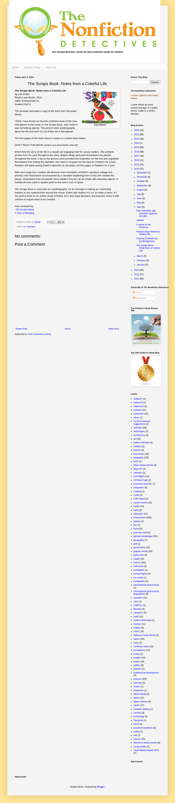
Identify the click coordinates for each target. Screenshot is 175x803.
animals (137, 427)
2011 (137, 278)
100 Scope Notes (24, 209)
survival (137, 713)
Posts (137, 292)
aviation (137, 446)
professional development (146, 672)
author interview (141, 442)
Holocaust (138, 566)
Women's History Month (145, 742)
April (139, 207)
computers (139, 487)
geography (139, 540)
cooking (137, 491)
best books (139, 454)
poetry (137, 661)
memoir (137, 624)
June (139, 198)
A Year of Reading (24, 213)
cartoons (138, 472)
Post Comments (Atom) (39, 334)
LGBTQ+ (138, 605)
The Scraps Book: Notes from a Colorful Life (148, 248)
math (136, 616)
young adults (140, 746)
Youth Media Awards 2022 (146, 750)
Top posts (138, 720)
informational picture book (146, 585)
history (137, 562)
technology (139, 716)
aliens (136, 417)
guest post (139, 555)
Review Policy (32, 67)
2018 (137, 151)
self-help (138, 683)
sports (137, 705)
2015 (137, 164)
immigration (139, 581)
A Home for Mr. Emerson (143, 226)
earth (136, 510)
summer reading (142, 709)
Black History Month (143, 465)
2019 (137, 147)
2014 (137, 169)
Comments (139, 298)
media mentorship (142, 620)
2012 (137, 274)
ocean (137, 654)
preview (137, 669)
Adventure (139, 413)
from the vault (140, 532)
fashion (137, 521)
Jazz (136, 601)
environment (140, 517)
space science (141, 701)
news (136, 643)
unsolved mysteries (143, 728)
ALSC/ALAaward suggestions (142, 422)
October (141, 181)
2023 (137, 134)
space (136, 697)
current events (141, 502)
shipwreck (138, 690)
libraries (137, 609)
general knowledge (143, 536)
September (142, 185)
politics (137, 665)
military (137, 627)
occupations (139, 650)
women (137, 739)
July (139, 194)
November (142, 177)
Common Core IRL (143, 484)
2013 (137, 270)
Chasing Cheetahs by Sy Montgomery (147, 239)
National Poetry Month (144, 635)
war (135, 735)
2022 (137, 139)
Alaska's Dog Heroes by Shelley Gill (148, 233)
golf (135, 543)
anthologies (139, 431)
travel (136, 724)
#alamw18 (139, 406)
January (141, 264)
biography (31, 226)
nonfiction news (141, 646)
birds (136, 461)
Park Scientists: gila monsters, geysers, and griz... (147, 213)
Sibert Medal (140, 694)
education (138, 514)
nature (137, 639)
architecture (139, 435)
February (141, 260)
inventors (138, 598)
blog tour (138, 469)
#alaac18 (138, 402)
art (24, 226)
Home (15, 67)
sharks (137, 686)
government (139, 547)
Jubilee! (140, 220)
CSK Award (139, 498)
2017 (137, 156)
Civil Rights (139, 476)
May (139, 202)
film (135, 525)
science (137, 679)
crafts (136, 495)
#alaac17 (138, 399)
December (142, 172)
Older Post (113, 329)
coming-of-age (141, 480)
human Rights (140, 573)
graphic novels (141, 551)
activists (137, 410)
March (140, 256)
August (140, 189)
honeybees (139, 570)
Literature (138, 612)
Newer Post (21, 329)
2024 (137, 130)
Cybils (137, 506)
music (136, 631)
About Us (51, 67)
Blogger (100, 787)
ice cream (138, 577)
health (137, 559)
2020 (137, 143)
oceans (137, 657)
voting (136, 731)
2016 (137, 160)
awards (137, 450)
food (136, 528)
